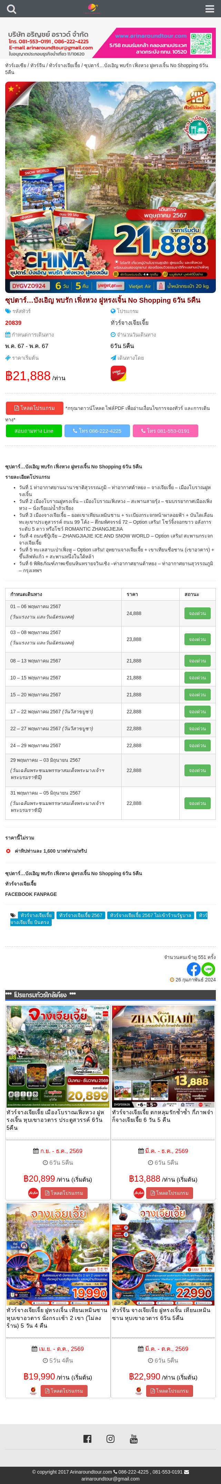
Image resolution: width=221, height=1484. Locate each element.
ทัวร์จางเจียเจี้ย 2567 (80, 915)
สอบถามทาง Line (33, 431)
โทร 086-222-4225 (97, 431)
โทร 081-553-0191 (165, 431)
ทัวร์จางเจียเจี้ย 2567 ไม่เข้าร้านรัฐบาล (150, 915)
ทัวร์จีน (37, 65)
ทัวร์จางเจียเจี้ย (64, 65)
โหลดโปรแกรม (34, 408)
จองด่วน (197, 613)
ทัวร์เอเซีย (15, 65)
